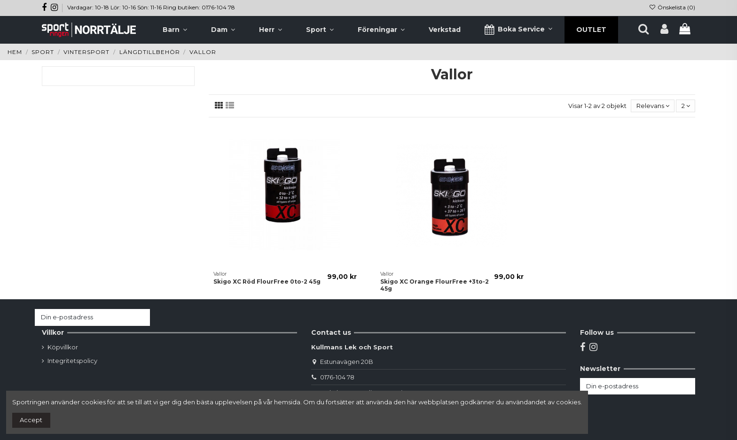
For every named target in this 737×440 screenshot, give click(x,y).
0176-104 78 (337, 377)
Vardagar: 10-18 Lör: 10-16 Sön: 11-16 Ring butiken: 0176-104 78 (151, 7)
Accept (31, 420)
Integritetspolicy (72, 360)
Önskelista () (672, 7)
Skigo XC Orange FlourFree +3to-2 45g (434, 285)
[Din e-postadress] (83, 317)
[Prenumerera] (141, 317)
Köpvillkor (62, 347)
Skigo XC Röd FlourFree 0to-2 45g (267, 281)
